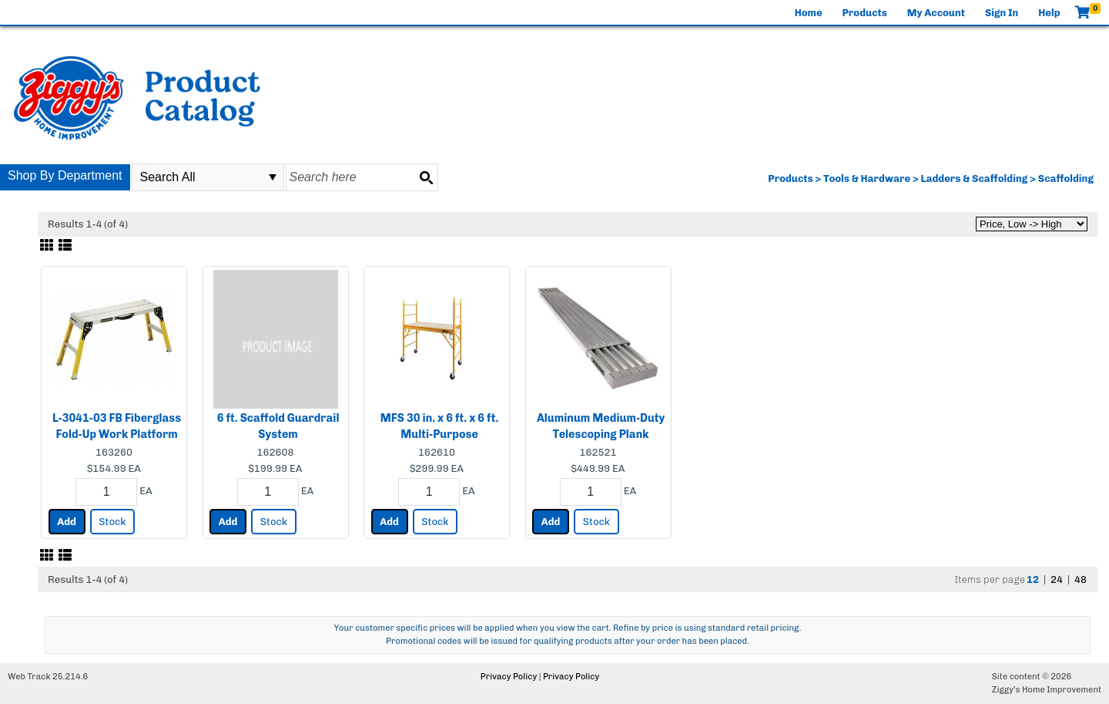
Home (809, 13)
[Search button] (426, 177)
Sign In (1001, 13)
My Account (936, 13)
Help (1049, 13)
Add (66, 521)
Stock (112, 521)
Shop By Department (65, 175)
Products (865, 13)
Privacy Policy (509, 677)
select (272, 177)
